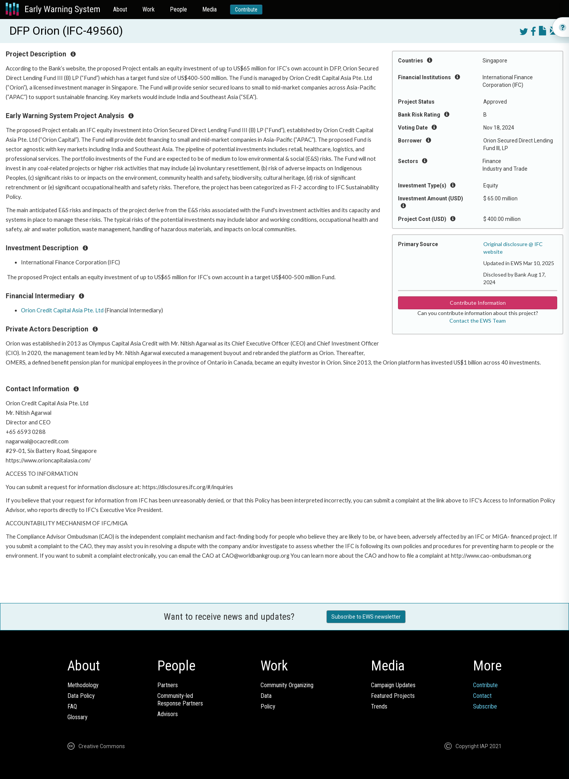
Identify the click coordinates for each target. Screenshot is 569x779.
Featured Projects (393, 695)
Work (148, 9)
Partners (167, 685)
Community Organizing (287, 685)
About (120, 9)
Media (209, 9)
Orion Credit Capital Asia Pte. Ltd (62, 310)
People (178, 9)
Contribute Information (478, 302)
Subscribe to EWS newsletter (366, 617)
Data (266, 695)
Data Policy (81, 695)
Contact (482, 695)
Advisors (167, 714)
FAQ (72, 706)
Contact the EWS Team (477, 320)
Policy (268, 706)
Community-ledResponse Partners (180, 699)
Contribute (246, 9)
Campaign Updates (393, 685)
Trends (379, 706)
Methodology (83, 685)
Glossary (77, 717)
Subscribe (485, 706)
